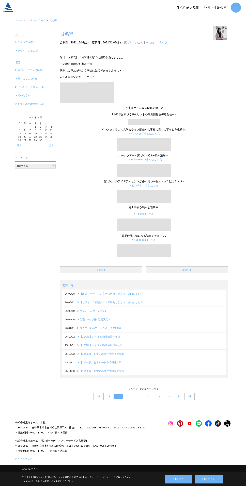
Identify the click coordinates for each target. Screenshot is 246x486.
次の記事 (187, 270)
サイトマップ (25, 459)
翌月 (51, 145)
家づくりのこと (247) (30, 70)
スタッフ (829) (26, 42)
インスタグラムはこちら (145, 133)
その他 (150, 42)
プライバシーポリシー (100, 476)
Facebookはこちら (145, 239)
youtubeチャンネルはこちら (145, 159)
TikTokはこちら (145, 213)
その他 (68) (24, 95)
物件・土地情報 (215, 7)
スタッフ (162, 42)
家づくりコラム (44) (29, 50)
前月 (19, 145)
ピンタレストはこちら (145, 185)
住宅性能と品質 (188, 7)
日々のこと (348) (27, 78)
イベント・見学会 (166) (31, 87)
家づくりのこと (133, 42)
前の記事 (101, 270)
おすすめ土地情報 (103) (31, 103)
